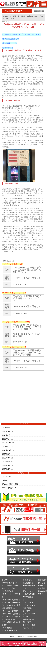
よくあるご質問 (29, 594)
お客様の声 (6, 476)
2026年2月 (6, 435)
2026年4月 (6, 428)
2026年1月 (6, 439)
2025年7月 (6, 462)
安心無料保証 (28, 583)
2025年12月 (6, 443)
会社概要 (26, 611)
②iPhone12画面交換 (10, 39)
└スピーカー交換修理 (10, 611)
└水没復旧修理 (7, 591)
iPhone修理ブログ (9, 488)
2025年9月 (6, 454)
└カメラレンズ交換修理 (11, 602)
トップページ (7, 580)
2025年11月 (6, 447)
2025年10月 (6, 450)
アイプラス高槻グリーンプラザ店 (16, 322)
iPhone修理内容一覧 (9, 583)
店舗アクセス (28, 591)
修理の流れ (27, 580)
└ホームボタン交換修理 (11, 614)
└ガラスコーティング (10, 631)
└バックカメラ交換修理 (11, 600)
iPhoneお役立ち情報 (10, 484)
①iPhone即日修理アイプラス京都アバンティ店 (21, 34)
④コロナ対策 (7, 48)
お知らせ (5, 480)
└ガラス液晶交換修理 (10, 585)
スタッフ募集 (28, 602)
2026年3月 (6, 431)
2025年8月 (6, 458)
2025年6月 (6, 465)
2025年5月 (6, 469)
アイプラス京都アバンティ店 (14, 347)
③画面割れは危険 (9, 43)
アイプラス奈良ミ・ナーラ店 (14, 293)
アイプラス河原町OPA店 (12, 264)
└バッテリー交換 (8, 588)
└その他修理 (7, 628)
